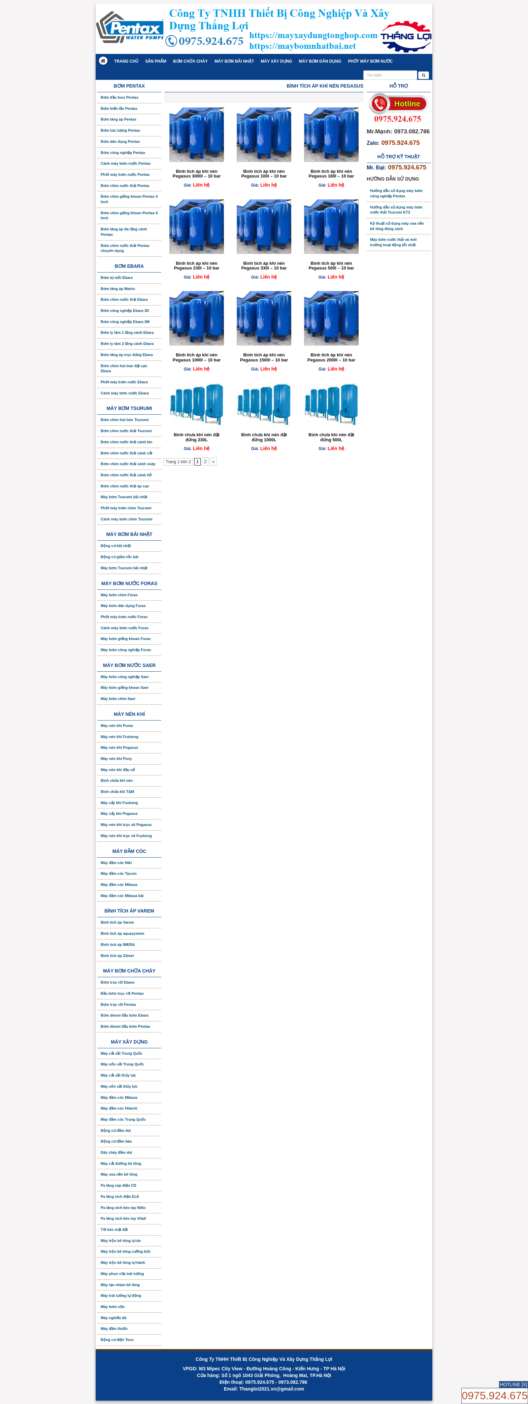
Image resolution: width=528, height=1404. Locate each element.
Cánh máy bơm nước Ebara (125, 393)
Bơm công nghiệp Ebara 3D (125, 311)
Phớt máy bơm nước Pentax (125, 174)
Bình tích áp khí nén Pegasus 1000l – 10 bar (197, 357)
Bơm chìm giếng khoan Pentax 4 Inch (129, 199)
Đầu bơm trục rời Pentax (122, 993)
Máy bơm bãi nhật (234, 61)
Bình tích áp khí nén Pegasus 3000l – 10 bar (197, 174)
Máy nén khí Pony (116, 759)
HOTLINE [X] (513, 1384)
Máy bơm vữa (112, 1307)
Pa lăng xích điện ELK (120, 1196)
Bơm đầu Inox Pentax (119, 97)
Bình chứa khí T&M (117, 792)
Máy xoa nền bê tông (119, 1174)
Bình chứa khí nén (117, 780)
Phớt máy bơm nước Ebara (124, 382)
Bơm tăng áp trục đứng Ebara (127, 355)
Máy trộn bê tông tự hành (123, 1263)
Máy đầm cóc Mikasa (119, 885)
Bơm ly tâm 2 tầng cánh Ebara (127, 344)
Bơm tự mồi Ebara (117, 278)
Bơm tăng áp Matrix (118, 289)
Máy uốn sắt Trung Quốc (122, 1064)
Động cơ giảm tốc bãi (119, 557)
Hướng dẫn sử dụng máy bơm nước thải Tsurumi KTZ (396, 210)
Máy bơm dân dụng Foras (123, 606)
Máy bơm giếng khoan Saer (125, 687)
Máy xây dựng (276, 61)
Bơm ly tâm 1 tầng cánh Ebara (127, 332)
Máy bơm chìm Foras (119, 595)
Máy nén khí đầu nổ (118, 770)
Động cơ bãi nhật (116, 546)
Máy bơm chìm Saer (118, 699)
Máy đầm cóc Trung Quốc (123, 1119)
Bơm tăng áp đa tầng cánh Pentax (124, 231)
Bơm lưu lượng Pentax (120, 130)
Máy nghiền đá (113, 1318)
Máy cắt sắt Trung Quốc (121, 1053)
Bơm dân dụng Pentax (120, 141)
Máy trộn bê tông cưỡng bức (126, 1251)
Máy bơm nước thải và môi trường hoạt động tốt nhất (393, 242)
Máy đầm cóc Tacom (119, 873)
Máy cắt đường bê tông (121, 1163)
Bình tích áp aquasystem (122, 933)
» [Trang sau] (213, 461)
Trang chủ (126, 61)
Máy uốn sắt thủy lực (119, 1086)
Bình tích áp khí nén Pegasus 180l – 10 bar (331, 174)
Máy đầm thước (114, 1329)
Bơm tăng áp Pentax (118, 119)
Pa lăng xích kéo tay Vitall (123, 1218)
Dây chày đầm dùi (116, 1152)
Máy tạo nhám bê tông (120, 1285)
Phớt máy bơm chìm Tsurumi (126, 508)
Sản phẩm (155, 61)
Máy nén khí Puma (117, 726)
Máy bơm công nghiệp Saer (125, 677)
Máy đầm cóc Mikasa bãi (122, 896)
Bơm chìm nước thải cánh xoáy (128, 464)
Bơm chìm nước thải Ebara (124, 299)
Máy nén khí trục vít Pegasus (126, 825)
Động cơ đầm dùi (116, 1130)
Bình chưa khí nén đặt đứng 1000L (264, 437)
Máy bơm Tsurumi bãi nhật (124, 497)
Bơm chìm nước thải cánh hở (126, 475)
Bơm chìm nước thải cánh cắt (126, 453)
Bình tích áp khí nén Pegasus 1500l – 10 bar (264, 357)
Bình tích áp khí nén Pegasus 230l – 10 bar (196, 265)
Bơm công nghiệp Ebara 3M (125, 322)
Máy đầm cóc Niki (116, 863)
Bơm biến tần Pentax (119, 108)
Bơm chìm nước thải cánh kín (127, 442)
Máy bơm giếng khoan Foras (126, 639)
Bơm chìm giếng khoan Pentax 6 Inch (129, 215)
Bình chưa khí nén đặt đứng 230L (197, 437)
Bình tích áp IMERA (118, 945)
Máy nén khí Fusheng (119, 737)
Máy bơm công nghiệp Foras (126, 650)
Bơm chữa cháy (190, 61)
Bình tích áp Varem (117, 922)
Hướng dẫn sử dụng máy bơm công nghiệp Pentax (396, 193)
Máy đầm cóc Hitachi (119, 1108)
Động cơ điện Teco (117, 1340)
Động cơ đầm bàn (116, 1141)
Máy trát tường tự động (121, 1296)
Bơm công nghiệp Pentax (123, 153)
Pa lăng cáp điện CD (118, 1185)
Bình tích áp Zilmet (117, 956)
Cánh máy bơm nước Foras (124, 628)
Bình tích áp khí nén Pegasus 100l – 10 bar (264, 174)
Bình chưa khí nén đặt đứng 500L (331, 437)
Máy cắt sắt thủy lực (118, 1075)
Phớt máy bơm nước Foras (124, 617)
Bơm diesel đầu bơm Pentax (125, 1026)
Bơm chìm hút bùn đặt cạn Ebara (124, 368)
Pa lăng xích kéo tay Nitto (123, 1208)
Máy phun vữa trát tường (122, 1274)
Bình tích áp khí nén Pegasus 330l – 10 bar (264, 265)
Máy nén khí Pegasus (119, 747)
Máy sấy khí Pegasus (119, 813)
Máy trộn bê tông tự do (121, 1241)
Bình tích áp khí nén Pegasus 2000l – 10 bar (331, 357)
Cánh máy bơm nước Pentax (126, 163)
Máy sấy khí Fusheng (119, 803)
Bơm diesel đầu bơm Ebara (124, 1015)
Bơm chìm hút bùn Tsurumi (124, 420)
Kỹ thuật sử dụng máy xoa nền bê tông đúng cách (397, 226)
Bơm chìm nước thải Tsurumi (126, 431)
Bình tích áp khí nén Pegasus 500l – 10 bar (331, 265)
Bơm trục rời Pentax (118, 1004)
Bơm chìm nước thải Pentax (125, 186)
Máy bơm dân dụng (320, 61)
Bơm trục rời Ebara (117, 982)
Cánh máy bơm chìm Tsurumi (127, 519)
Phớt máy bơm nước (370, 61)
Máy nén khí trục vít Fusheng (126, 836)
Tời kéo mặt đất (114, 1229)
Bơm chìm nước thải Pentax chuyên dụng (125, 248)
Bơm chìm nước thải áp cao (125, 486)
